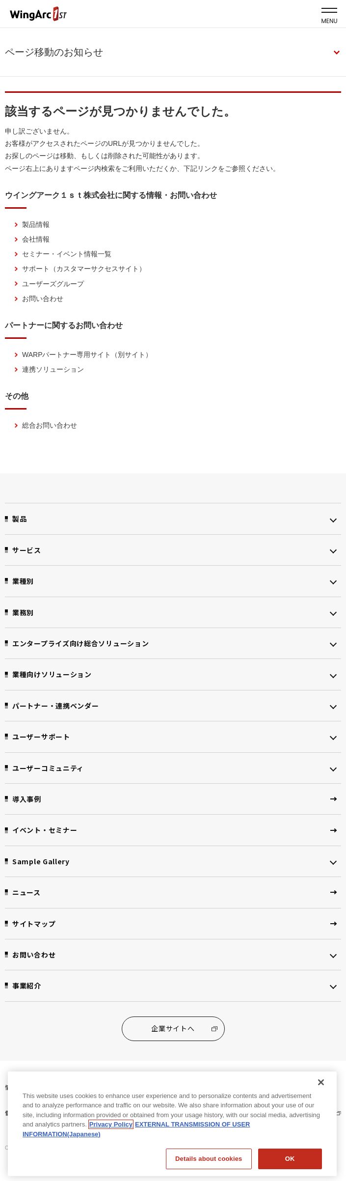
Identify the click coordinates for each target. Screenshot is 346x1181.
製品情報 (36, 224)
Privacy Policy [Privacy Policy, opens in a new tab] (111, 1121)
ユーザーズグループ (53, 284)
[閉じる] (321, 1079)
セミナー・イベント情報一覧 (66, 254)
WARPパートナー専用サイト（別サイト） (87, 354)
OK (290, 1155)
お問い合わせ (42, 298)
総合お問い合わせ (49, 425)
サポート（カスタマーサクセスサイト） (84, 269)
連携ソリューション (53, 369)
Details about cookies (208, 1155)
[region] (172, 1121)
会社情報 (36, 239)
